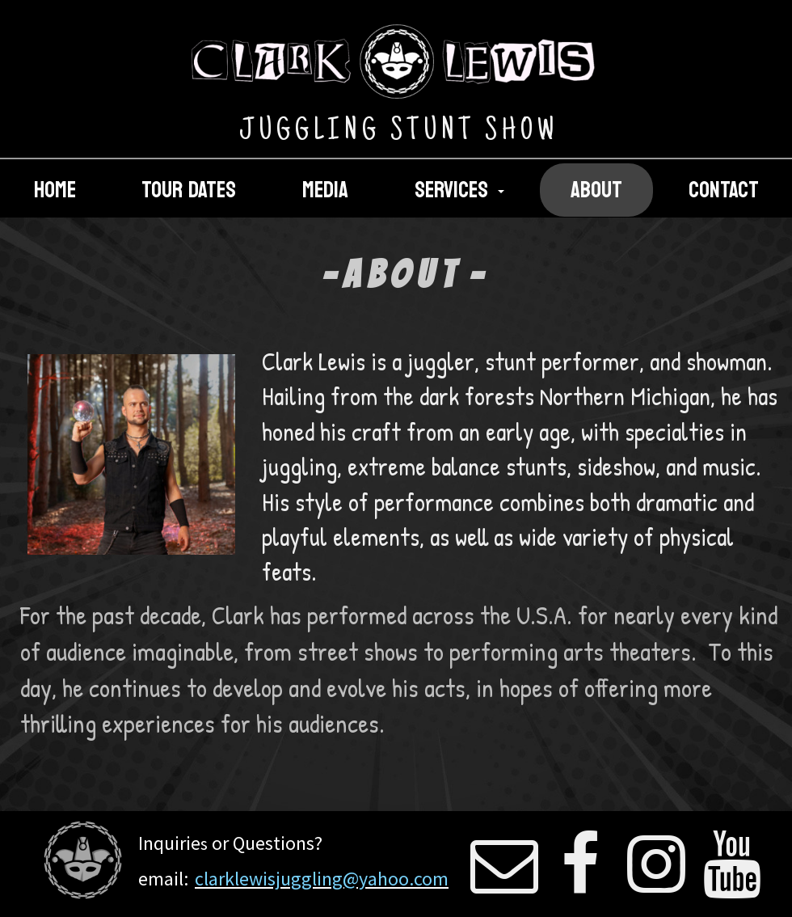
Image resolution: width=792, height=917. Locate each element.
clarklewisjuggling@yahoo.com (322, 878)
